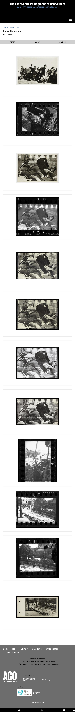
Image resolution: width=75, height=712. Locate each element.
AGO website (13, 652)
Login (5, 648)
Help (14, 648)
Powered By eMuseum (37, 702)
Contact (24, 648)
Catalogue (37, 648)
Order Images (51, 648)
